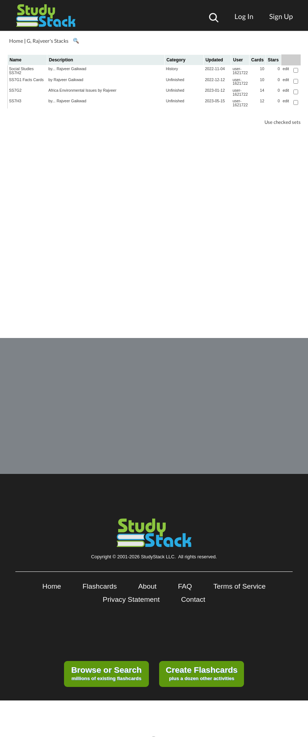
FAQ (185, 586)
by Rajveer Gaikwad (65, 79)
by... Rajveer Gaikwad (67, 69)
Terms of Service (239, 586)
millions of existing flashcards (106, 673)
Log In (243, 16)
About (147, 586)
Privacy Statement (131, 599)
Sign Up (281, 16)
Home (16, 41)
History (172, 69)
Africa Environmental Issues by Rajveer (82, 90)
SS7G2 (15, 90)
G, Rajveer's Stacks (47, 41)
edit (286, 69)
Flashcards (100, 586)
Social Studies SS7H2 (21, 71)
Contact (193, 599)
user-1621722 (240, 71)
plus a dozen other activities (201, 673)
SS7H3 (15, 101)
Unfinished (175, 79)
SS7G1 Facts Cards (26, 79)
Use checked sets (282, 122)
